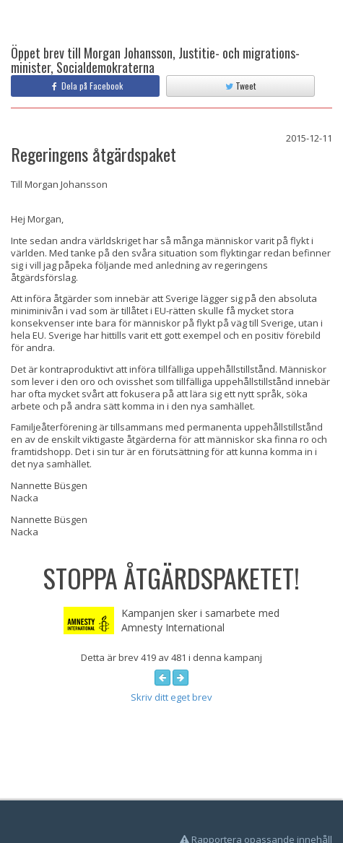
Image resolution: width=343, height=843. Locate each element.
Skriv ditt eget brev (171, 697)
